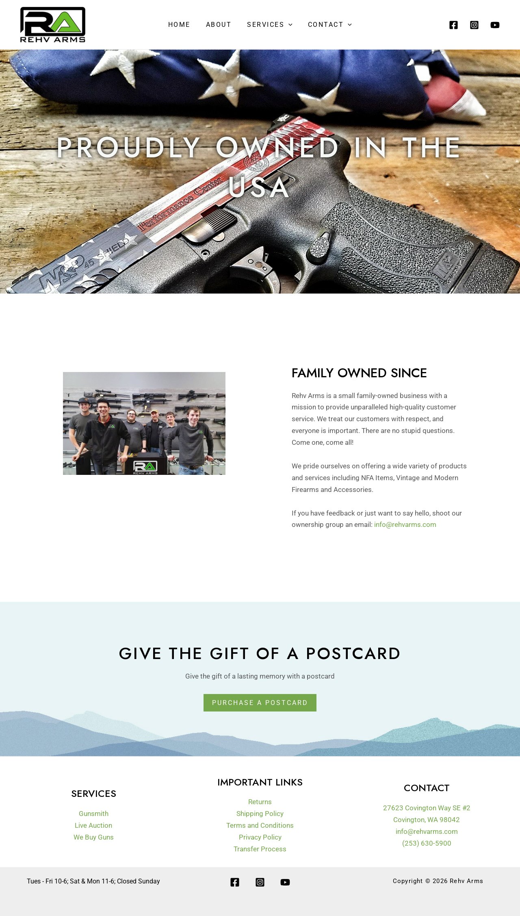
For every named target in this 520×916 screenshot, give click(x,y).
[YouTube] (495, 25)
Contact (326, 24)
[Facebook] (453, 25)
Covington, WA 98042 (426, 820)
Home (183, 24)
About (220, 24)
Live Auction (93, 825)
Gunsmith (93, 813)
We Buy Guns (94, 837)
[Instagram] (474, 25)
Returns (260, 802)
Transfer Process (260, 849)
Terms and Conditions (260, 825)
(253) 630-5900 (426, 843)
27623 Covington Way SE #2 (426, 808)
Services (268, 24)
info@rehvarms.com (405, 524)
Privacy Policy (260, 837)
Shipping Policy (260, 813)
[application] (287, 24)
